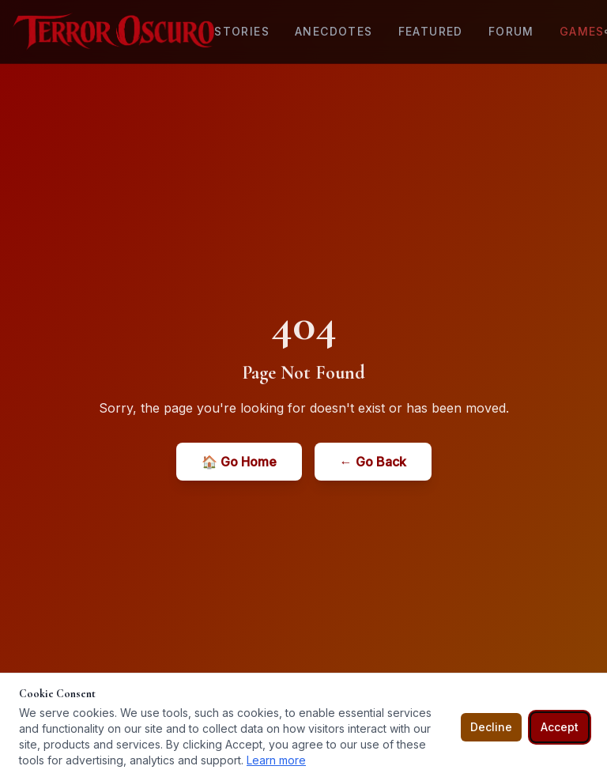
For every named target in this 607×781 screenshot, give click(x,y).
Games (582, 31)
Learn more (276, 760)
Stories (242, 31)
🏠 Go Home (239, 462)
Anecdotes (334, 31)
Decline (491, 727)
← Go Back (373, 462)
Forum (511, 31)
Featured (430, 31)
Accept (560, 727)
